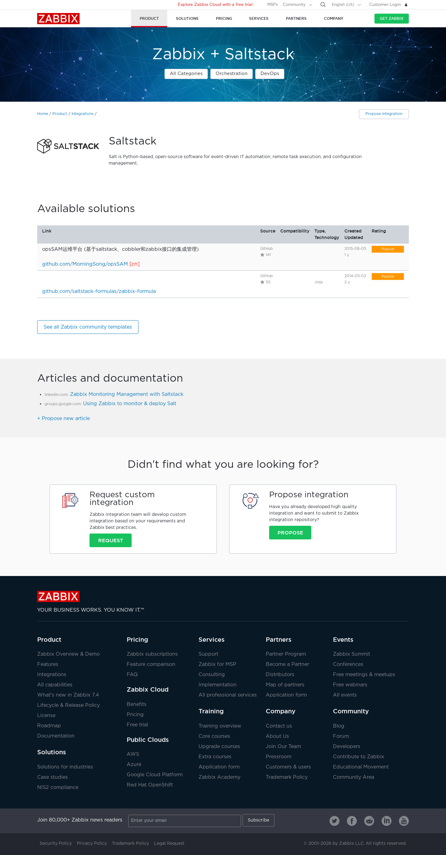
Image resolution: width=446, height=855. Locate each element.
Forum (341, 736)
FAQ (132, 674)
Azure (134, 764)
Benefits (136, 704)
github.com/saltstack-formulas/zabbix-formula (99, 291)
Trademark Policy (287, 777)
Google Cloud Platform (155, 775)
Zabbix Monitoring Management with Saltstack (126, 394)
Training (211, 711)
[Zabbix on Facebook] (352, 821)
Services (212, 639)
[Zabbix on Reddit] (369, 821)
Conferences (348, 664)
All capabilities (54, 685)
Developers (346, 746)
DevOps (269, 74)
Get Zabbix (392, 18)
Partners (278, 639)
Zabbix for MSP (217, 664)
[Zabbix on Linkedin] (386, 821)
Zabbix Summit (351, 654)
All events (345, 695)
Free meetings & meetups (364, 674)
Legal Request (169, 843)
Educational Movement (361, 767)
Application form (286, 695)
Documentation (56, 736)
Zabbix (58, 18)
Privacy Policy (92, 843)
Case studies (52, 777)
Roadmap (49, 726)
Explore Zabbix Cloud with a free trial (215, 5)
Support (208, 654)
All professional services (228, 695)
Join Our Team (283, 746)
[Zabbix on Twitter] (334, 821)
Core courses (214, 736)
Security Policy (56, 843)
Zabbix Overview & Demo (68, 654)
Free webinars (350, 685)
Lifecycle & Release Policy (68, 705)
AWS (133, 754)
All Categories (186, 74)
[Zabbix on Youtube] (404, 821)
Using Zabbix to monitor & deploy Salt (129, 403)
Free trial (137, 725)
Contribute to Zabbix (358, 757)
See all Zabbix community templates (88, 327)
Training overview (220, 726)
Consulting (212, 674)
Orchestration (231, 74)
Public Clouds (148, 739)
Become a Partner (287, 664)
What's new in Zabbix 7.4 (68, 695)
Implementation (218, 685)
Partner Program (286, 654)
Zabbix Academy (219, 777)
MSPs (272, 5)
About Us (277, 736)
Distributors (280, 674)
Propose (290, 532)
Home (42, 114)
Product (59, 114)
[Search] (323, 4)
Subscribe (258, 820)
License (46, 715)
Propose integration (383, 114)
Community (294, 5)
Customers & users (288, 767)
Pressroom (278, 757)
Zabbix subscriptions (152, 654)
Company (280, 711)
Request (110, 540)
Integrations (83, 114)
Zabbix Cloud (147, 689)
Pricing (137, 639)
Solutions (51, 752)
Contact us (279, 726)
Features (47, 664)
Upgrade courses (219, 746)
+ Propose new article (63, 418)
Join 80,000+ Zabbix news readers (79, 820)
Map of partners (285, 685)
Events (343, 639)
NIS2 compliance (57, 787)
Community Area (353, 777)
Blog (338, 726)
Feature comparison (151, 664)
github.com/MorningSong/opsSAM (85, 264)
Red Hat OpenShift (150, 785)
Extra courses (215, 757)
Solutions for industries (65, 767)
